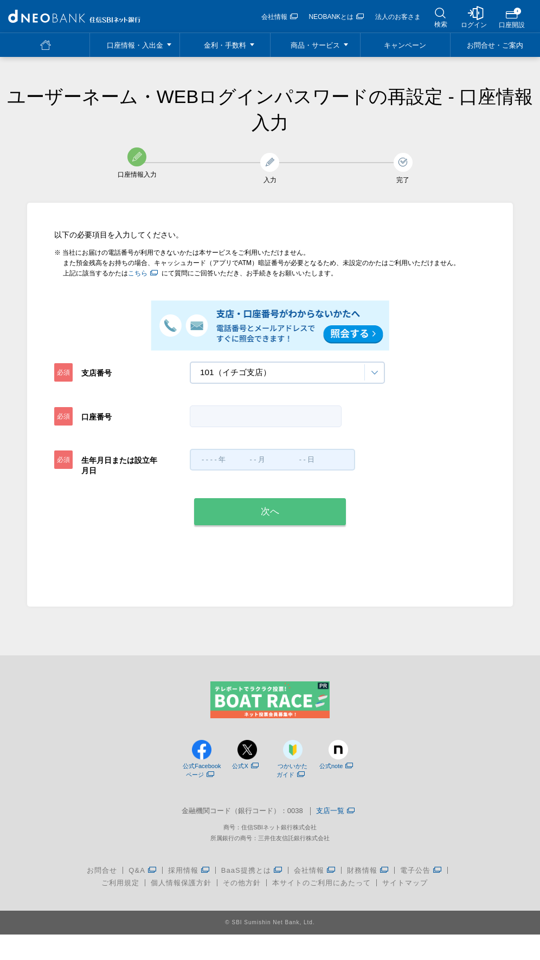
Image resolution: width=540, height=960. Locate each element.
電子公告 (415, 875)
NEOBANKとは (336, 17)
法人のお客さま (398, 17)
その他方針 (242, 888)
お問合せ (102, 875)
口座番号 (96, 417)
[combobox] (287, 373)
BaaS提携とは (246, 875)
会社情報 (279, 17)
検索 (440, 24)
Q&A (136, 875)
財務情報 (362, 875)
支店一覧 (335, 817)
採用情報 (183, 875)
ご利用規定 (120, 888)
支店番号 (96, 373)
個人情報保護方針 (181, 888)
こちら (143, 273)
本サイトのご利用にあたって (321, 888)
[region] (74, 16)
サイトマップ (405, 888)
